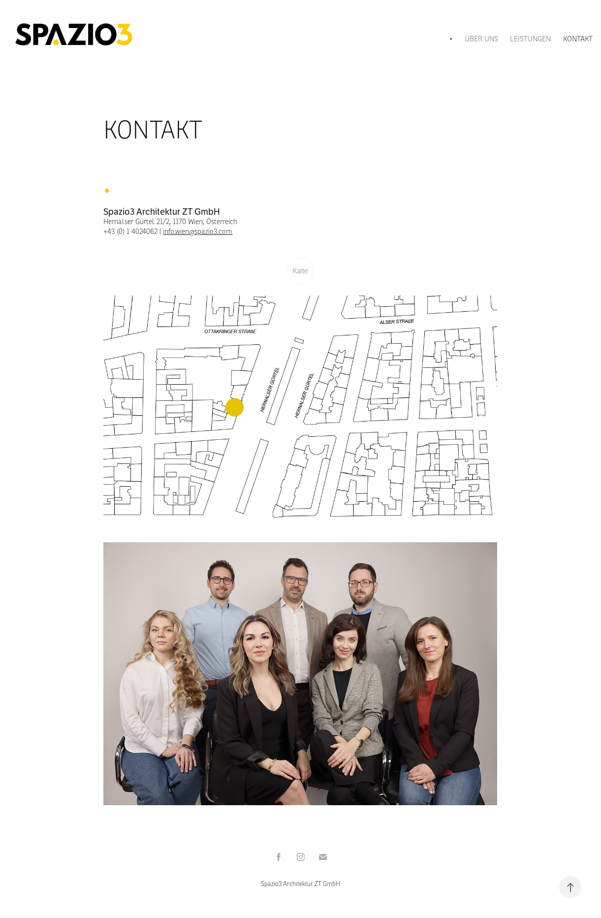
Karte (300, 270)
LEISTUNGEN (530, 38)
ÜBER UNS (481, 38)
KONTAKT (578, 38)
